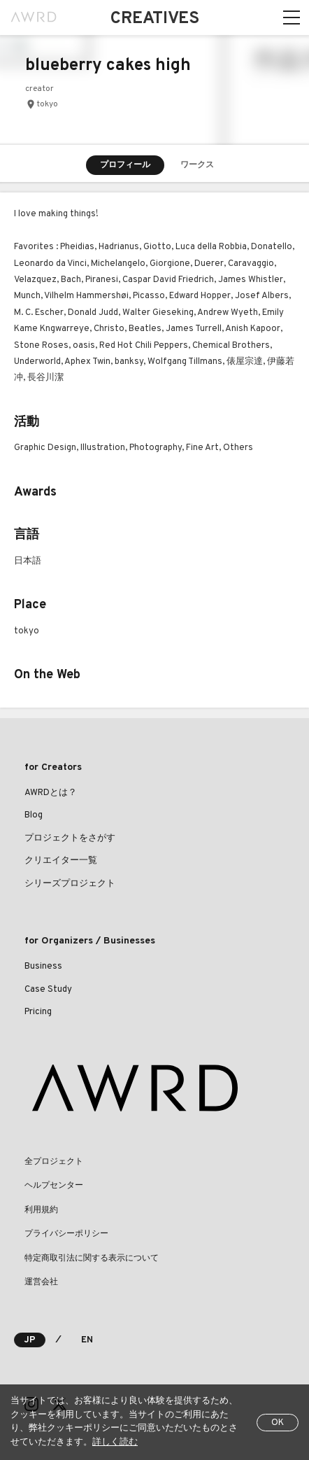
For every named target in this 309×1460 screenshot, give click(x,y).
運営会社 (41, 1282)
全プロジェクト (53, 1161)
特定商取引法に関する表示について (91, 1258)
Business (43, 966)
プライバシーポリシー (66, 1234)
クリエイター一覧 (60, 860)
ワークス (197, 165)
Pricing (38, 1012)
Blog (33, 815)
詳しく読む (115, 1442)
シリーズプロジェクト (69, 884)
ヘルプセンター (53, 1185)
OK (277, 1423)
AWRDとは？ (50, 793)
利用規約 (41, 1210)
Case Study (48, 989)
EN (87, 1340)
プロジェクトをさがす (69, 838)
